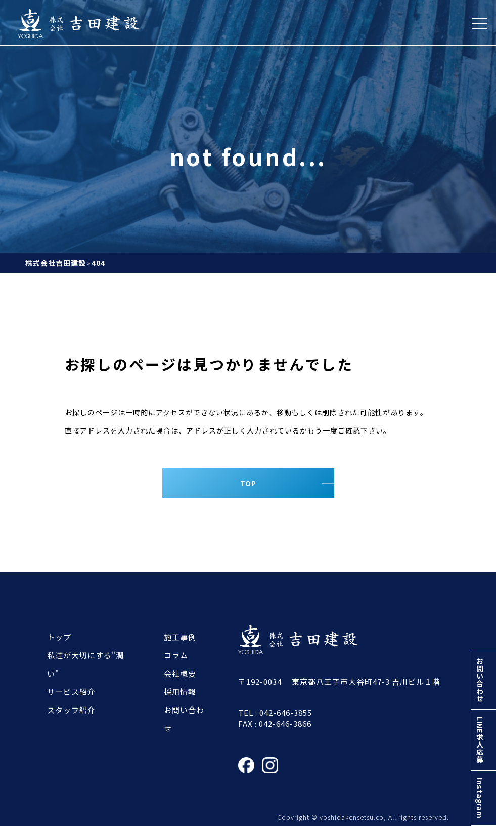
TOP (248, 483)
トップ (59, 637)
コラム (176, 655)
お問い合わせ (483, 664)
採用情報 (180, 691)
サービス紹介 (71, 691)
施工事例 (180, 637)
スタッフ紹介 (71, 709)
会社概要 (180, 673)
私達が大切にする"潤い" (85, 664)
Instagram (483, 795)
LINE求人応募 (483, 730)
